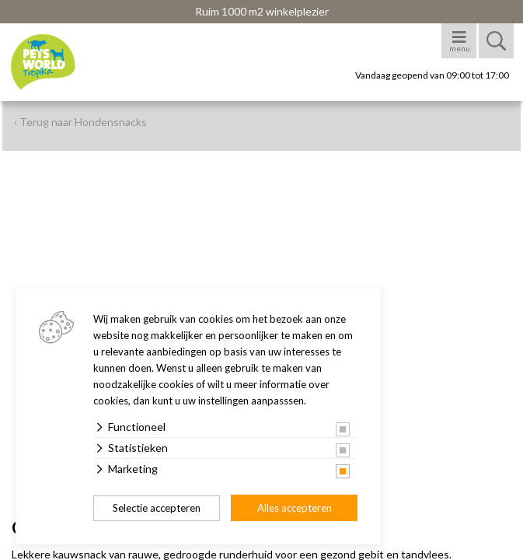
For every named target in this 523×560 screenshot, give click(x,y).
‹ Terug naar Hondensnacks (80, 121)
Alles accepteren (294, 508)
